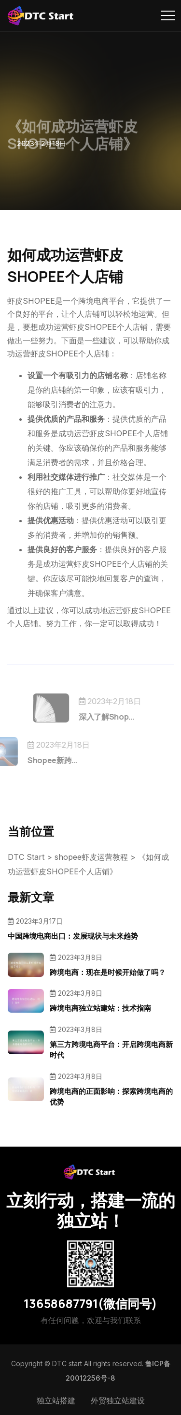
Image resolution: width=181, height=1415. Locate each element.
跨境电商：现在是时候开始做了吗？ (108, 972)
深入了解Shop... (118, 716)
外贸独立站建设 (118, 1400)
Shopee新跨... (40, 760)
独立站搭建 (56, 1400)
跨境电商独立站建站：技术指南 (100, 1008)
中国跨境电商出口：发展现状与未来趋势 (73, 936)
